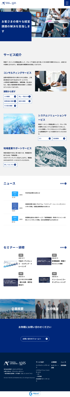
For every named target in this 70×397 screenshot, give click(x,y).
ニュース (63, 362)
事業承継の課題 (9, 101)
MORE (62, 183)
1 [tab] (64, 34)
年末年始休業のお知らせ (32, 193)
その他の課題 (8, 106)
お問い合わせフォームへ (32, 339)
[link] (35, 394)
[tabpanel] (35, 24)
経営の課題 (22, 101)
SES (40, 138)
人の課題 (7, 96)
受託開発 (56, 138)
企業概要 (54, 362)
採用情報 (63, 365)
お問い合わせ (7, 371)
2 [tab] (66, 34)
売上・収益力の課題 (25, 96)
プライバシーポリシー (18, 371)
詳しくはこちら (9, 165)
